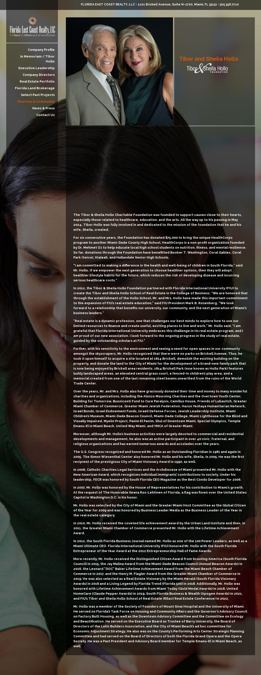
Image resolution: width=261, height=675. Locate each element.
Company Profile (41, 50)
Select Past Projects (38, 95)
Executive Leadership (36, 68)
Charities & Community (36, 101)
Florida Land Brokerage (35, 88)
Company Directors (39, 75)
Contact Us (45, 115)
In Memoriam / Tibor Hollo (37, 59)
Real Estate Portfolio (37, 81)
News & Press (43, 108)
